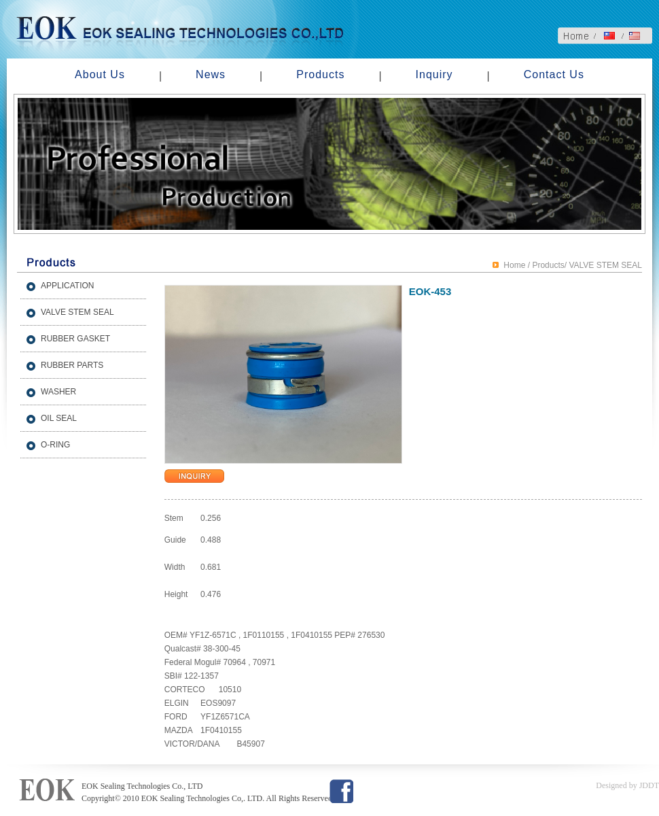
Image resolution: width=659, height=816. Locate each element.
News (211, 74)
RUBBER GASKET (75, 338)
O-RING (55, 444)
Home (514, 265)
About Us (100, 74)
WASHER (58, 391)
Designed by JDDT (627, 785)
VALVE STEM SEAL (77, 312)
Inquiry (434, 74)
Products (320, 74)
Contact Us (554, 74)
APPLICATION (67, 285)
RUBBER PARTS (72, 365)
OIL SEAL (59, 418)
